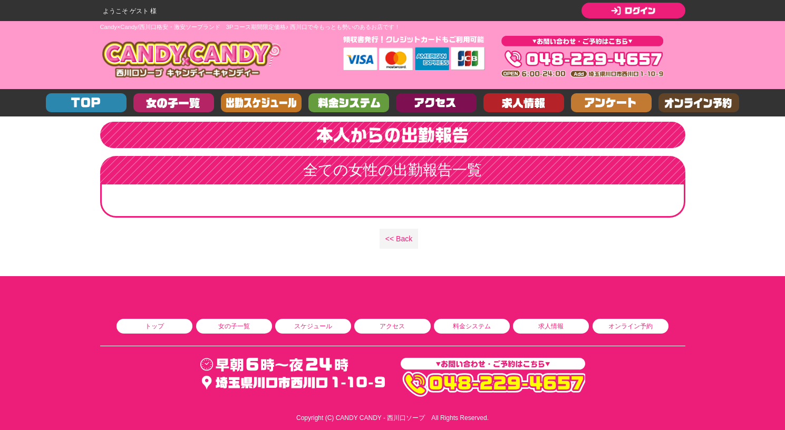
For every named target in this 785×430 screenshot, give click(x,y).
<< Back (398, 238)
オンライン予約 (630, 326)
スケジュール (313, 326)
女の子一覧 (234, 326)
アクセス (392, 326)
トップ (154, 326)
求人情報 (551, 326)
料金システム (472, 326)
